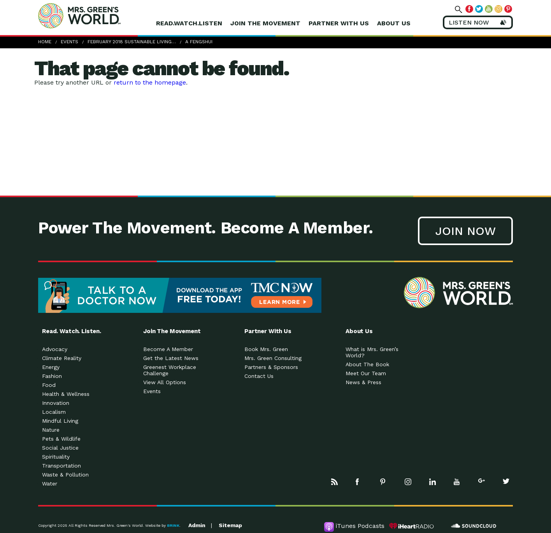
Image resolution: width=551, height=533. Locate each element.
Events (69, 41)
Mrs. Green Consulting (273, 358)
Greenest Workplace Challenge (169, 370)
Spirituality (56, 457)
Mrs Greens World (96, 15)
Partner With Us (339, 23)
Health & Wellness (65, 394)
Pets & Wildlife (61, 439)
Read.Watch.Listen (189, 23)
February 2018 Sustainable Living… (132, 41)
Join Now (465, 231)
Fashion (52, 376)
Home (44, 41)
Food (49, 385)
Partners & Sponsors (271, 367)
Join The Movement (265, 23)
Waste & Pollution (65, 474)
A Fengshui (198, 41)
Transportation (61, 465)
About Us (394, 23)
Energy (51, 367)
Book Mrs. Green (266, 349)
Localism (54, 412)
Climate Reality (61, 358)
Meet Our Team (366, 373)
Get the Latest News (170, 358)
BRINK (173, 525)
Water (49, 483)
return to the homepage (150, 82)
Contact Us (259, 376)
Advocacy (54, 349)
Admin (196, 525)
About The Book (367, 364)
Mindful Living (60, 421)
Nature (51, 430)
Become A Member (168, 349)
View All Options (164, 382)
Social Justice (60, 448)
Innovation (55, 403)
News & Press (363, 382)
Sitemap (230, 525)
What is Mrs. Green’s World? (372, 352)
